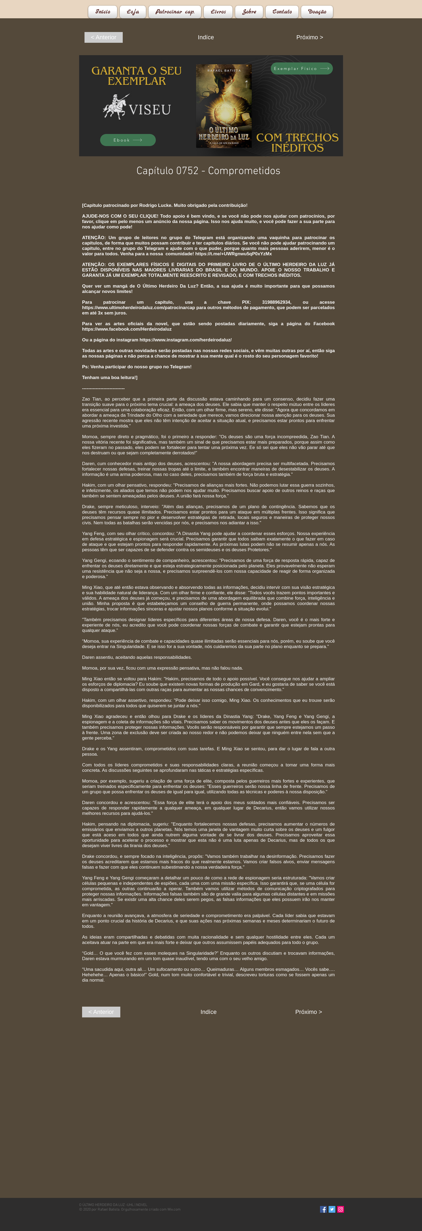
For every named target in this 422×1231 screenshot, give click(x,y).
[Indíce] (206, 37)
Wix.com (174, 1209)
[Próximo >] (310, 37)
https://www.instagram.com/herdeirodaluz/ (185, 339)
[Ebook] (128, 140)
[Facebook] (323, 1209)
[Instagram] (340, 1209)
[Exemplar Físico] (302, 68)
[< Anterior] (104, 37)
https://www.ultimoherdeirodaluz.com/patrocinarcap (138, 307)
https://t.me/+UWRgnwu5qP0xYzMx (233, 253)
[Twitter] (332, 1209)
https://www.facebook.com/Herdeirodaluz (127, 329)
